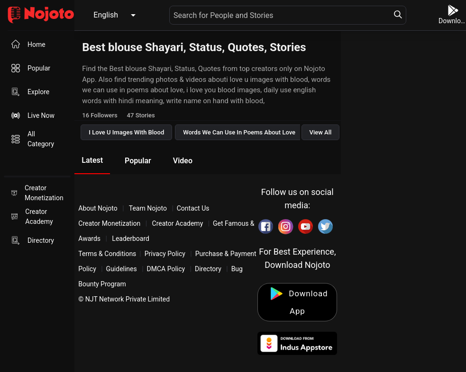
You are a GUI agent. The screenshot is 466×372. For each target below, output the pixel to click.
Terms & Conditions (107, 253)
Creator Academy (177, 223)
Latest (92, 160)
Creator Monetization (110, 223)
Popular (138, 160)
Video (182, 160)
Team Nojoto (148, 208)
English (105, 14)
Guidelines (121, 269)
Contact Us (193, 208)
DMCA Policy (166, 269)
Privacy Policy (165, 253)
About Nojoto (98, 208)
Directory (208, 269)
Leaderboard (130, 238)
